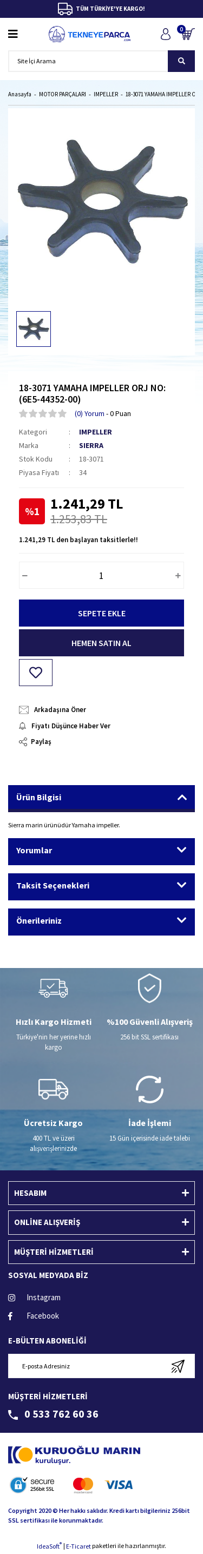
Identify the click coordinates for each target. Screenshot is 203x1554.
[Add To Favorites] (36, 672)
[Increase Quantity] (178, 575)
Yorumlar (34, 850)
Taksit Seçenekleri (52, 885)
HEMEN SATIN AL (101, 642)
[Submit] (178, 1366)
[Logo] (89, 34)
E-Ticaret (78, 1546)
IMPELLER (95, 432)
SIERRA (91, 445)
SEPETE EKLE (102, 613)
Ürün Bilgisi (38, 797)
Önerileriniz (39, 920)
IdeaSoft (49, 1546)
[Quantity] (101, 575)
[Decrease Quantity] (24, 575)
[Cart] (188, 34)
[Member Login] (165, 34)
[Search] (101, 61)
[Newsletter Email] (101, 1366)
